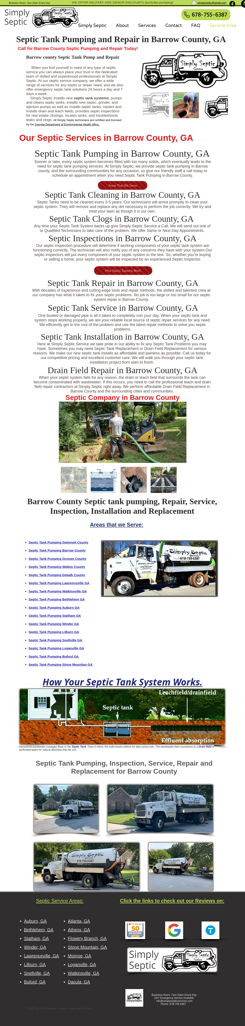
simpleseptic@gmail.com (211, 2)
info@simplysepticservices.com (174, 1001)
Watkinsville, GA (83, 973)
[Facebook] (232, 4)
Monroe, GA (79, 955)
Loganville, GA (82, 964)
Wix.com (87, 1008)
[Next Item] (220, 69)
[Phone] (187, 14)
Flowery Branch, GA (87, 938)
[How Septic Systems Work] (123, 270)
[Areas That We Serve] (122, 185)
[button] (159, 568)
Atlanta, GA (79, 921)
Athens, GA (79, 929)
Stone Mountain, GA (87, 947)
